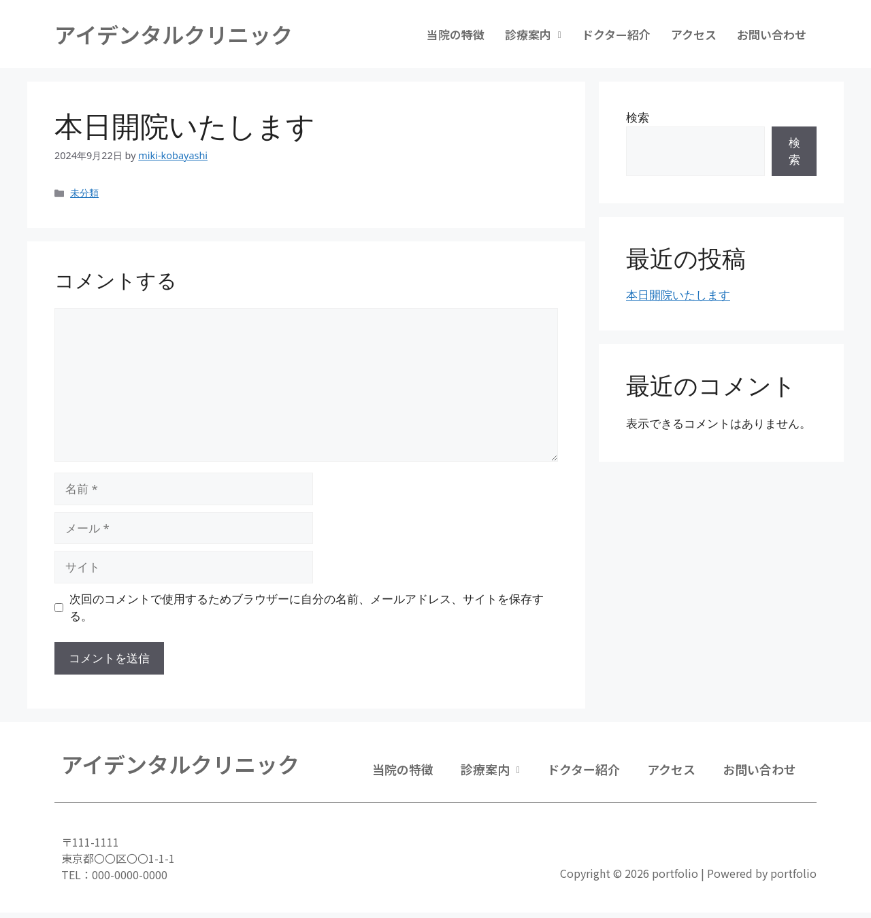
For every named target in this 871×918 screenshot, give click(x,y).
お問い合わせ (771, 34)
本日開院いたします (678, 295)
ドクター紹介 (616, 34)
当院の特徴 (455, 34)
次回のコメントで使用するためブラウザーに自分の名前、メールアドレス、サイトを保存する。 (306, 607)
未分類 (84, 192)
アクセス (694, 34)
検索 (637, 117)
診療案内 (533, 34)
